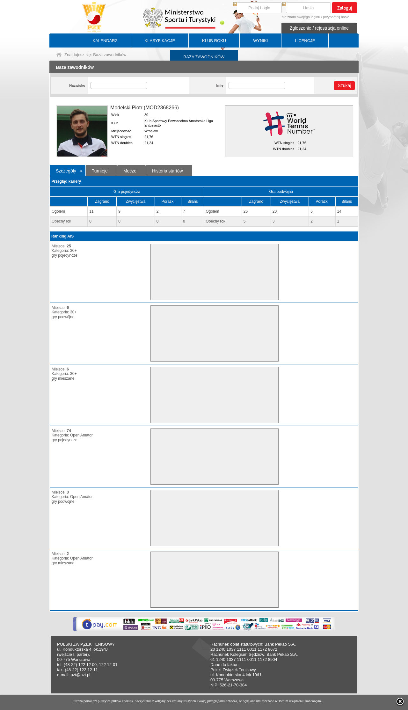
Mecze (129, 170)
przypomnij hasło (336, 17)
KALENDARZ (105, 40)
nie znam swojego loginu (301, 17)
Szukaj (344, 85)
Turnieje (100, 170)
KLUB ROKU (214, 40)
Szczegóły (66, 170)
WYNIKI (260, 40)
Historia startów (167, 170)
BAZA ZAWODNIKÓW (204, 57)
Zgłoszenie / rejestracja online (319, 28)
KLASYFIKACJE (160, 40)
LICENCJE (305, 40)
